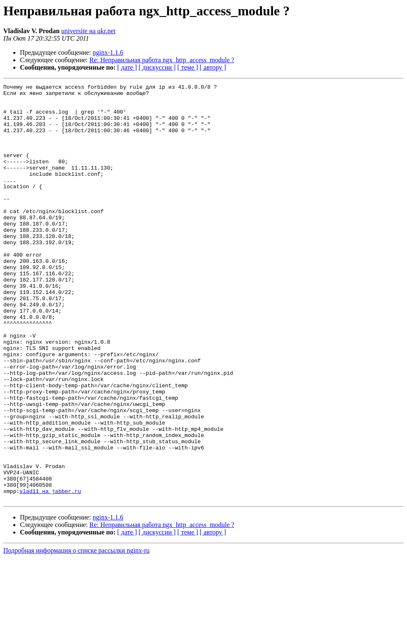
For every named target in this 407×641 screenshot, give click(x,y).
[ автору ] (213, 67)
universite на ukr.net (88, 30)
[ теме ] (187, 67)
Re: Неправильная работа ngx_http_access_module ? (162, 59)
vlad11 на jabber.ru (50, 573)
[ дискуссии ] (157, 67)
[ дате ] (127, 67)
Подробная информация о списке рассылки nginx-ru (76, 633)
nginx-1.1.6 (108, 52)
